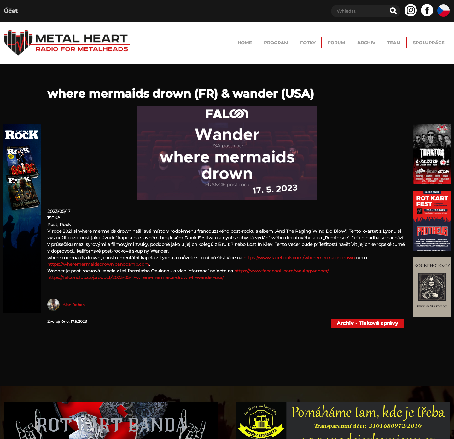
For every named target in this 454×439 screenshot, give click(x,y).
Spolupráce (422, 43)
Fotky (262, 43)
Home (178, 43)
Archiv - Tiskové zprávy (367, 323)
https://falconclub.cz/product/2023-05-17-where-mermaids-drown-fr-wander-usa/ (135, 277)
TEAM (376, 43)
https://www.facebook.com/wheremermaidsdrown (299, 257)
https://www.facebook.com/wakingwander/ (281, 271)
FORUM (300, 43)
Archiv (339, 43)
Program (220, 43)
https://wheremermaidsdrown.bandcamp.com (98, 264)
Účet (11, 11)
